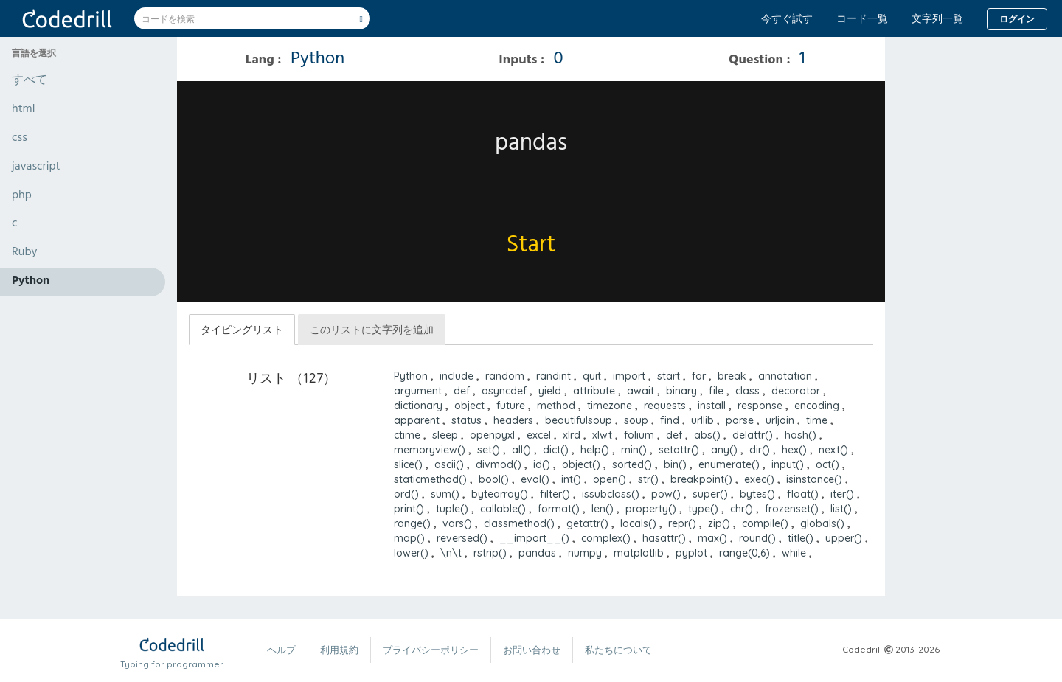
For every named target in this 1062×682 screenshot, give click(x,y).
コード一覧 (862, 18)
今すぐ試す (787, 18)
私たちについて (618, 649)
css (19, 139)
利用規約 (339, 649)
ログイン (1017, 18)
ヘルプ (281, 649)
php (22, 196)
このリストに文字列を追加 (372, 329)
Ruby (24, 253)
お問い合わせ (531, 649)
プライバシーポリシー (431, 649)
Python (30, 282)
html (23, 110)
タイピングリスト (242, 329)
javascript (36, 167)
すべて (29, 81)
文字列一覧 (937, 18)
